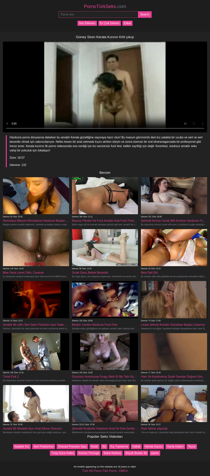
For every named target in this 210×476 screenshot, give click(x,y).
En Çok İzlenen (110, 23)
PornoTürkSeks (105, 6)
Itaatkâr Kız (22, 446)
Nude (94, 446)
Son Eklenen (87, 23)
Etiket (127, 23)
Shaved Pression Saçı (72, 446)
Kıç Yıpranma (119, 446)
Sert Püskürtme (44, 446)
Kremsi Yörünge (88, 453)
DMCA (123, 470)
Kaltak (136, 446)
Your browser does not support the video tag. (105, 87)
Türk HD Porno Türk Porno (99, 470)
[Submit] (145, 14)
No (104, 446)
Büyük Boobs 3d (136, 453)
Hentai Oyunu (154, 446)
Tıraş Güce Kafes (62, 453)
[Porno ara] (98, 14)
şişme (155, 453)
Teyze (192, 446)
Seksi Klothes (112, 453)
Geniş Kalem (175, 446)
